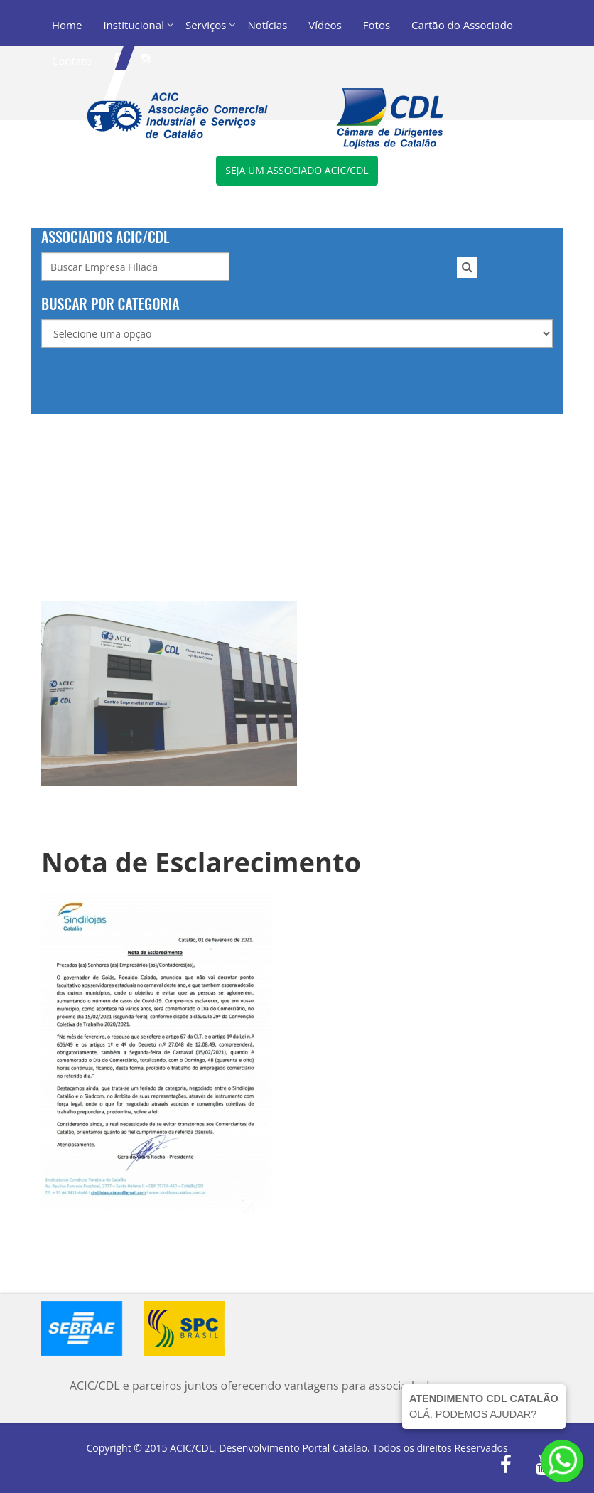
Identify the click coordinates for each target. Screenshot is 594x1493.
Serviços (205, 25)
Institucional (133, 25)
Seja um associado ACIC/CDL (296, 170)
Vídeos (325, 25)
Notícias (267, 25)
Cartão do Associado (462, 25)
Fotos (376, 25)
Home (67, 25)
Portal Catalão (334, 1448)
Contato (72, 60)
